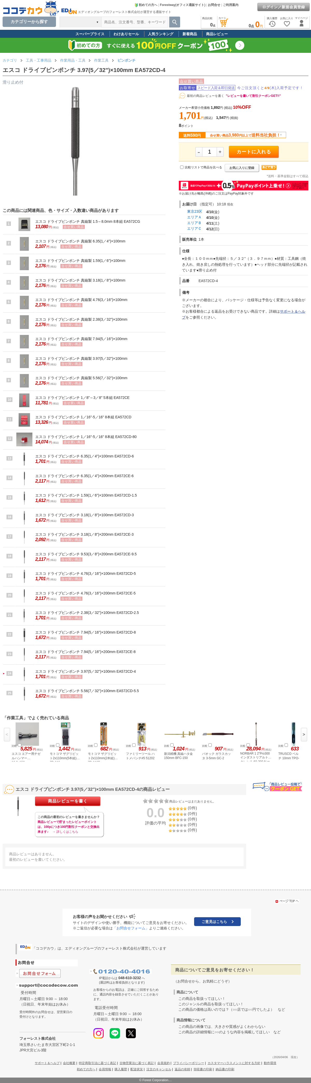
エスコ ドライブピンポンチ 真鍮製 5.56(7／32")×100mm (81, 378)
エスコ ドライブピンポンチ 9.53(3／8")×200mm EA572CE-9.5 (86, 554)
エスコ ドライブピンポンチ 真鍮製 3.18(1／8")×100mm (80, 280)
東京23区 (194, 211)
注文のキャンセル (158, 1069)
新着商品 (189, 34)
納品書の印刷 (225, 1069)
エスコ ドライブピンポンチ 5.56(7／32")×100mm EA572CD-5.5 (87, 691)
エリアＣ (194, 228)
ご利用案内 (230, 5)
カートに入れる (254, 151)
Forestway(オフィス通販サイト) (182, 5)
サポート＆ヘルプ (47, 1063)
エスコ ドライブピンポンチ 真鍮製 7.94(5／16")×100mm (81, 339)
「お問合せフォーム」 (131, 928)
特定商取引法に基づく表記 (97, 1063)
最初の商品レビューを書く (205, 96)
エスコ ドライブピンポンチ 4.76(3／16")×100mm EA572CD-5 (85, 573)
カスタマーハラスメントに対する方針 (234, 1063)
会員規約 (163, 1063)
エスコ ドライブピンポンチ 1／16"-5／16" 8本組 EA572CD (83, 417)
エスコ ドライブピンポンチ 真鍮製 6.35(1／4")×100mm (80, 241)
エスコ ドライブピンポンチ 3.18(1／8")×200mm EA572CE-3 (84, 534)
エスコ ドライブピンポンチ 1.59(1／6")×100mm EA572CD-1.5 (86, 495)
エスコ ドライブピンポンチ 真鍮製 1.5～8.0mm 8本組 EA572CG (87, 221)
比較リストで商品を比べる (203, 167)
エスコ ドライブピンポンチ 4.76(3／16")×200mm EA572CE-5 (85, 593)
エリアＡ (194, 217)
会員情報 (105, 1069)
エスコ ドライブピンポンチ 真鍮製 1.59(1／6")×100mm (80, 261)
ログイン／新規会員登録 (283, 7)
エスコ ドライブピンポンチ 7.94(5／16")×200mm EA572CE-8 (85, 652)
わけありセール (126, 34)
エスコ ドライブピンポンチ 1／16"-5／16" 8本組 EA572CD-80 (86, 437)
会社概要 (69, 1063)
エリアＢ (194, 223)
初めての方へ (146, 5)
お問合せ (214, 5)
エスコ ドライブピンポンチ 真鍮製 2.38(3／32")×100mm (81, 319)
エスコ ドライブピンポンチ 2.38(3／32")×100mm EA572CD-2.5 (87, 613)
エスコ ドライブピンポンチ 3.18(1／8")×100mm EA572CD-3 (84, 515)
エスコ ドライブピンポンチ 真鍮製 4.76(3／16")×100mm (81, 300)
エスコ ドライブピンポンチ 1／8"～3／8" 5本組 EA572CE (82, 398)
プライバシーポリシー (188, 1063)
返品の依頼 (182, 1069)
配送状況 (136, 1069)
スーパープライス (89, 34)
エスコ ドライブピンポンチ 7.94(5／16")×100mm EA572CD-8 (85, 632)
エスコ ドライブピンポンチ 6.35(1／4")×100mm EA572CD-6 (84, 456)
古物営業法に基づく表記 (136, 1063)
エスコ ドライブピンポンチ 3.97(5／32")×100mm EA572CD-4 (85, 671)
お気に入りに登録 (241, 168)
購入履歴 (121, 1069)
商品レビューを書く (68, 801)
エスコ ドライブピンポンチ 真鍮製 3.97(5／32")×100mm (81, 358)
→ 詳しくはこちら (65, 832)
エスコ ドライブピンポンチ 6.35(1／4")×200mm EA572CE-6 (84, 476)
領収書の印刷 (203, 1069)
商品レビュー (217, 34)
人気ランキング (160, 34)
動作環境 (270, 1063)
